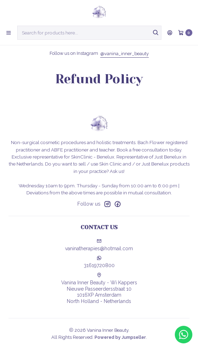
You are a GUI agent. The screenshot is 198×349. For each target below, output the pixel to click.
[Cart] (185, 32)
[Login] (170, 33)
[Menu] (8, 33)
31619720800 (99, 262)
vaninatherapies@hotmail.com (99, 245)
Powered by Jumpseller (120, 337)
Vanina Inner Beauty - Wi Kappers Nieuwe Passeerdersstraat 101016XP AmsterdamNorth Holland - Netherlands (99, 288)
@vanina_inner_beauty (124, 53)
